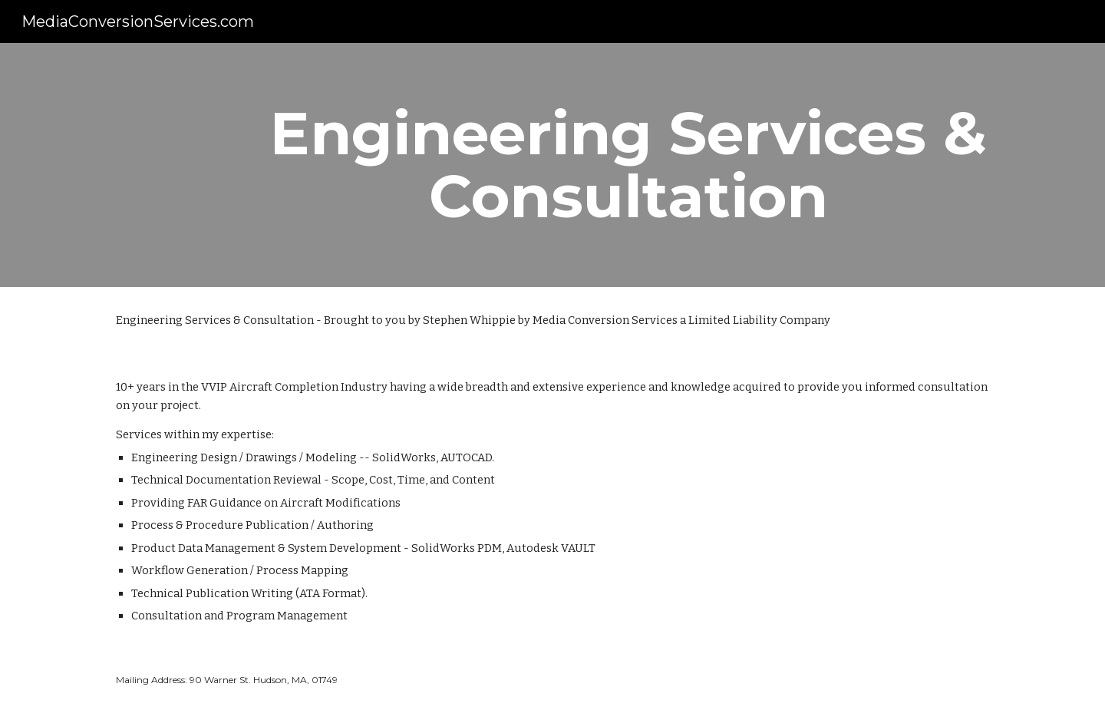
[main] (628, 165)
